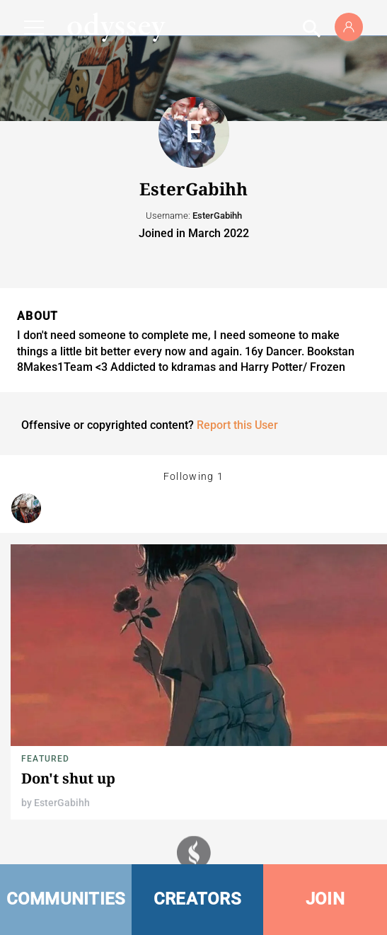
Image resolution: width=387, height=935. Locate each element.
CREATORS (197, 899)
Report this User (237, 425)
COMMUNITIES (66, 899)
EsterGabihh (62, 802)
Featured (45, 759)
